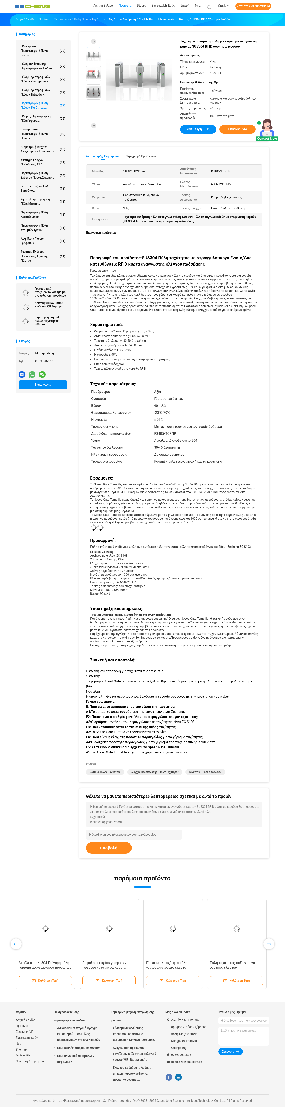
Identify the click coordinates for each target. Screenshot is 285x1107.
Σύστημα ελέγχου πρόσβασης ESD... (43, 162)
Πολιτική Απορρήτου (30, 1061)
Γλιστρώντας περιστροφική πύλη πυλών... (43, 134)
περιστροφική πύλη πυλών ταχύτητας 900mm (48, 321)
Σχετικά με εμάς (27, 1037)
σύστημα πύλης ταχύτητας (105, 772)
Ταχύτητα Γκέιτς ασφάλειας (205, 772)
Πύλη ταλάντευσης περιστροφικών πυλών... (43, 66)
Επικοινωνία (43, 384)
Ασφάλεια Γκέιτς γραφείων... (43, 241)
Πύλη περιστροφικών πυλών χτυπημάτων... (43, 79)
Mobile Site (23, 1055)
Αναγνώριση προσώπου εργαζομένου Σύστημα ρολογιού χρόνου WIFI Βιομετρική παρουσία (134, 1054)
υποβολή (108, 847)
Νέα (18, 1043)
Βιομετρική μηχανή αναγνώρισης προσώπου (132, 1016)
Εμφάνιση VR (24, 1031)
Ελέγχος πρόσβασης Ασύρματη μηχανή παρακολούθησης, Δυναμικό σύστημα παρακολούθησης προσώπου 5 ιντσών (134, 1074)
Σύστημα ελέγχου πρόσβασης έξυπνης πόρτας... (43, 256)
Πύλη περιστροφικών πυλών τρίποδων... (43, 92)
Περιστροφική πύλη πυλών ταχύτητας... (43, 105)
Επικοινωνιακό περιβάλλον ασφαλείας (75, 1058)
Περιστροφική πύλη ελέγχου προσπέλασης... (43, 175)
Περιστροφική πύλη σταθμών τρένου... (43, 228)
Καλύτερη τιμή (198, 129)
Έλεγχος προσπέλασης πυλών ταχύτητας (155, 772)
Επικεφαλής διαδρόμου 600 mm (78, 1048)
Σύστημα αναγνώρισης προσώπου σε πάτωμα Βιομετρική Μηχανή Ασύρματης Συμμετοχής (134, 1034)
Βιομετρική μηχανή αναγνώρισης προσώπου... (43, 149)
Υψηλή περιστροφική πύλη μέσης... (43, 201)
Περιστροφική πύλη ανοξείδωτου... (43, 215)
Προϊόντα (22, 1026)
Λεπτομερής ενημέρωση (102, 156)
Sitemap (21, 1049)
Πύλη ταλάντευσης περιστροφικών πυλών (69, 1016)
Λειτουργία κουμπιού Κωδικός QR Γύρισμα (49, 304)
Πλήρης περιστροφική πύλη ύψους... (43, 118)
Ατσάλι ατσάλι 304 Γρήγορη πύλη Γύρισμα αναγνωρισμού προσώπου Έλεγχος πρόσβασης (45, 967)
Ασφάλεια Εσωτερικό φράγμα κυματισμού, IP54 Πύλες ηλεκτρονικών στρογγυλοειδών (78, 1033)
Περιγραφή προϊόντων (140, 156)
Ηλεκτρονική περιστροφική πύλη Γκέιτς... (43, 51)
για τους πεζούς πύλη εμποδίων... (43, 188)
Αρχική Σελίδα (25, 1020)
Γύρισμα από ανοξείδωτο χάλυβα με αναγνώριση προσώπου (50, 292)
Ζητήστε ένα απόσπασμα (253, 6)
